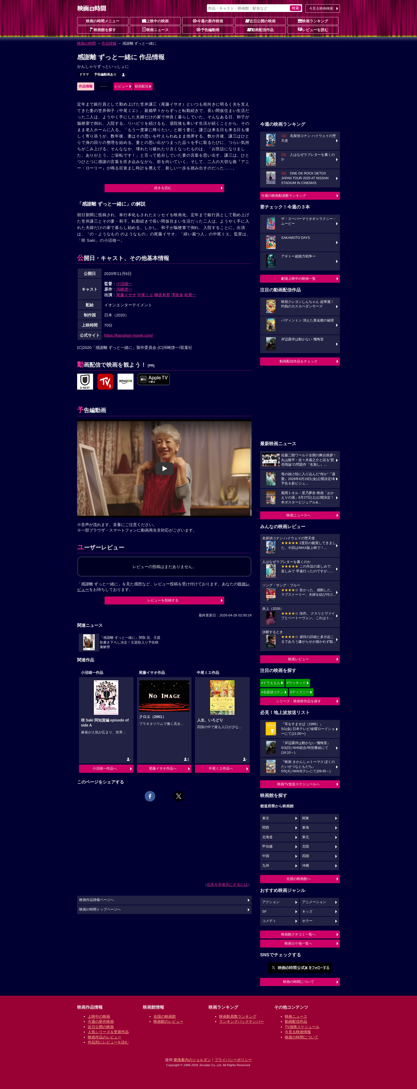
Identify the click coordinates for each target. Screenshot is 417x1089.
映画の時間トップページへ (100, 909)
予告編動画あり (105, 74)
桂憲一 (190, 295)
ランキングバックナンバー (241, 1021)
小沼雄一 (124, 283)
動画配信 (142, 86)
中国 (265, 856)
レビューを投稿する (162, 600)
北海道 (267, 837)
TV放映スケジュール (302, 1027)
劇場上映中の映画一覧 (298, 279)
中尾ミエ (145, 295)
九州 (265, 865)
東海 (305, 827)
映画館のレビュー (168, 1021)
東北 (305, 837)
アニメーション (314, 902)
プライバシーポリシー (233, 1060)
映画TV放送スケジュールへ (298, 784)
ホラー (307, 921)
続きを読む (163, 188)
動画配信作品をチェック (299, 361)
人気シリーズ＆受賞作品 (108, 1032)
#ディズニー (299, 692)
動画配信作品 (260, 29)
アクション (271, 902)
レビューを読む (313, 29)
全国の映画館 (164, 1016)
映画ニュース (155, 29)
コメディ (269, 921)
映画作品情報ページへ (96, 900)
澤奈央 (177, 295)
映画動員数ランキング (237, 1016)
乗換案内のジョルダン (192, 1060)
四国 (305, 856)
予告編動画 (208, 29)
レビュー (121, 86)
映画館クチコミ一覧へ (298, 934)
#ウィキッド (296, 683)
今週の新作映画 (208, 20)
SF (264, 911)
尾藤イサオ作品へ (163, 768)
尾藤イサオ (126, 295)
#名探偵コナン (272, 692)
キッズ (307, 911)
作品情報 (109, 43)
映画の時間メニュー (102, 21)
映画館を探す (102, 29)
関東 (305, 818)
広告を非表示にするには (227, 884)
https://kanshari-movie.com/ (128, 335)
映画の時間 (86, 43)
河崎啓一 (124, 289)
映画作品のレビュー (104, 1037)
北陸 (305, 846)
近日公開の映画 (260, 20)
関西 (265, 827)
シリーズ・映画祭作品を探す (298, 701)
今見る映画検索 (321, 8)
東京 (265, 818)
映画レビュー (298, 659)
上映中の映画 (155, 20)
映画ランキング (313, 20)
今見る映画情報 (298, 1032)
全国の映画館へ (298, 879)
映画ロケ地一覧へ (298, 943)
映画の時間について (298, 982)
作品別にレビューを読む (108, 1042)
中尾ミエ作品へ (221, 768)
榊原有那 (162, 295)
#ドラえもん (270, 683)
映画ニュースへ (298, 515)
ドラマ (84, 74)
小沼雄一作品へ (105, 768)
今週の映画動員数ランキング (283, 196)
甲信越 (267, 846)
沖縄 (305, 865)
